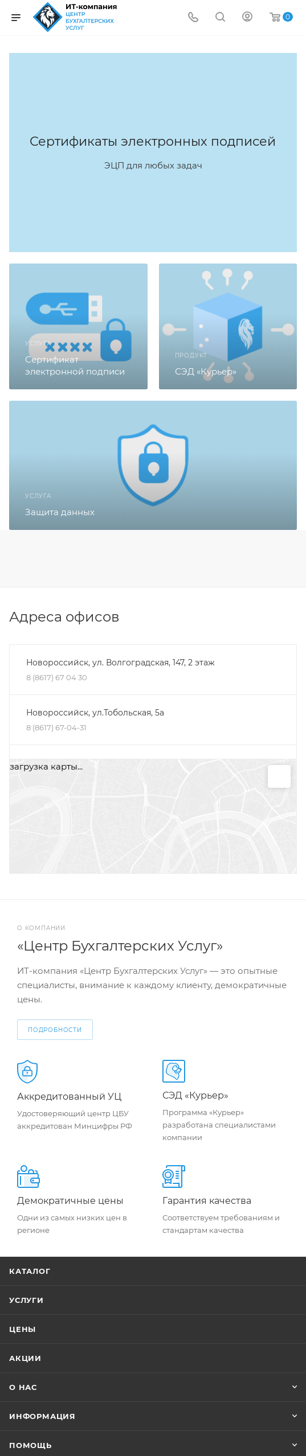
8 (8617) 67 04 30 (56, 677)
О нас (23, 1387)
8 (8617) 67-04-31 (56, 727)
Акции (25, 1358)
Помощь (30, 1445)
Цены (22, 1329)
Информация (42, 1416)
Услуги (26, 1300)
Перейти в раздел (293, 617)
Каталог (30, 1271)
